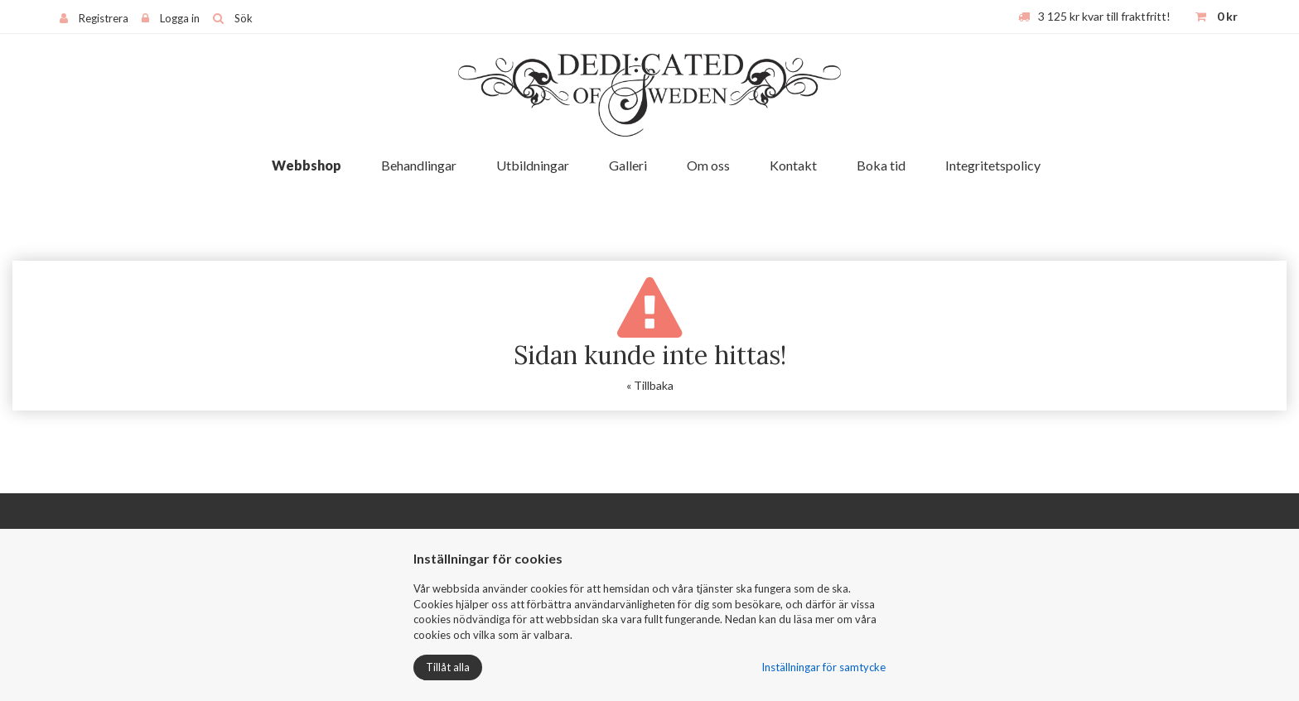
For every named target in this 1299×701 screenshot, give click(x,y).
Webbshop (306, 165)
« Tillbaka (650, 385)
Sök (243, 18)
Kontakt (793, 165)
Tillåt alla (448, 667)
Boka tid (881, 165)
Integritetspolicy (993, 165)
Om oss (708, 165)
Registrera (103, 18)
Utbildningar (532, 165)
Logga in (180, 18)
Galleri (628, 165)
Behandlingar (418, 165)
